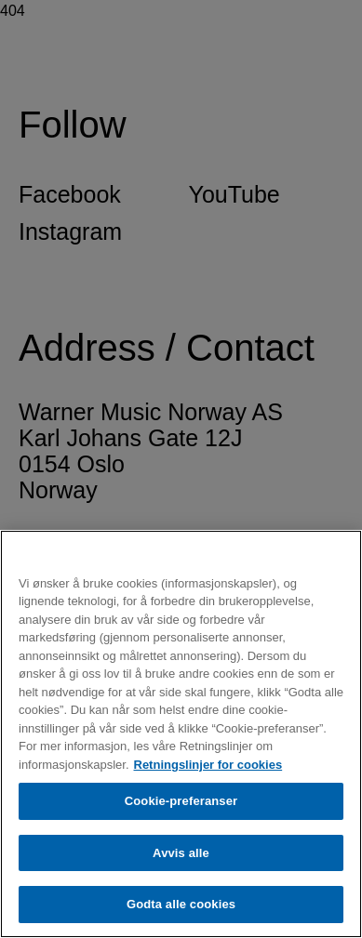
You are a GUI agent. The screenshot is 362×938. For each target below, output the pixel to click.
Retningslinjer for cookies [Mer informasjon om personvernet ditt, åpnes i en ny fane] (208, 765)
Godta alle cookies (181, 904)
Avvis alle (181, 853)
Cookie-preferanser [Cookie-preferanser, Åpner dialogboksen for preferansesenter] (181, 801)
